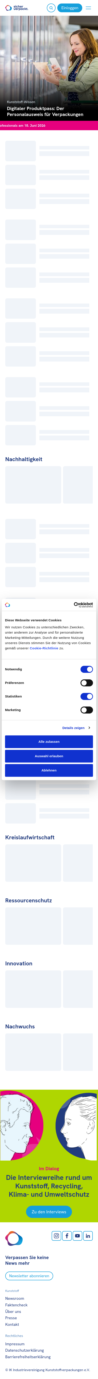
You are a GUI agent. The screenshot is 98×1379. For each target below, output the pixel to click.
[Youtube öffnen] (77, 1236)
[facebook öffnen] (67, 1236)
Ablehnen (48, 770)
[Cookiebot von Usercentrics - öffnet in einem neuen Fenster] (74, 605)
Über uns (13, 1311)
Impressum (14, 1343)
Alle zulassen (49, 741)
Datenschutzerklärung (24, 1350)
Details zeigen (73, 728)
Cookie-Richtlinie (44, 648)
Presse (11, 1317)
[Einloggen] (69, 8)
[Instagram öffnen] (56, 1236)
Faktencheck (16, 1304)
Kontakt (12, 1324)
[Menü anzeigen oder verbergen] (88, 8)
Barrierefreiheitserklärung (28, 1356)
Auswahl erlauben (49, 756)
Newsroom (14, 1298)
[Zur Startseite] (16, 8)
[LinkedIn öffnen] (88, 1236)
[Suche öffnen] (51, 8)
